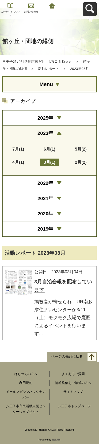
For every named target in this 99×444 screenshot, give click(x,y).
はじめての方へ (25, 374)
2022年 (45, 183)
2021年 (45, 198)
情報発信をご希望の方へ (73, 383)
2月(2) (81, 162)
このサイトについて (10, 13)
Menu (46, 84)
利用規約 (25, 383)
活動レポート (48, 69)
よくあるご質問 (73, 374)
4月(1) (18, 162)
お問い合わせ (31, 11)
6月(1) (49, 149)
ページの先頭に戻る (67, 357)
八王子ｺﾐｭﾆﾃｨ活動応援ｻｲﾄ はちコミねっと (37, 62)
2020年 (45, 213)
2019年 (45, 228)
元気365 (56, 439)
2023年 (45, 133)
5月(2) (81, 149)
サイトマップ (73, 392)
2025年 (45, 118)
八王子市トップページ (74, 406)
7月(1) (18, 149)
